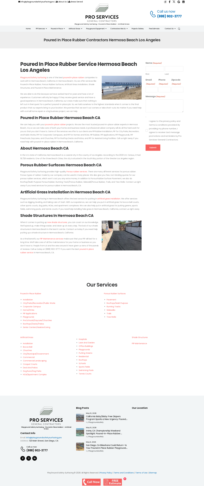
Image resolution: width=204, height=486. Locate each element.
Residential (83, 356)
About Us (61, 1)
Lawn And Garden (87, 342)
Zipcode (176, 82)
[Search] (179, 29)
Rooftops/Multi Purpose (117, 303)
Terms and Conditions (124, 472)
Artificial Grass (26, 337)
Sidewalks (111, 310)
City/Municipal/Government (36, 353)
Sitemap (153, 472)
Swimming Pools (86, 370)
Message (155, 96)
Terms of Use (141, 472)
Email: (23, 437)
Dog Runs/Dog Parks (32, 371)
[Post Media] (80, 418)
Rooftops (83, 360)
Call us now (166, 11)
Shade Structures (140, 337)
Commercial (29, 357)
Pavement (111, 299)
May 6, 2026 (91, 442)
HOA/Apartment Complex (35, 374)
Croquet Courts (30, 364)
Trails (109, 313)
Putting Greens (85, 353)
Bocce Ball (27, 347)
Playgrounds (28, 317)
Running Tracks (113, 306)
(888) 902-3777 (169, 16)
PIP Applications (30, 313)
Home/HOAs (28, 310)
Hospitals (83, 339)
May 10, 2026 (91, 413)
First (147, 74)
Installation (28, 299)
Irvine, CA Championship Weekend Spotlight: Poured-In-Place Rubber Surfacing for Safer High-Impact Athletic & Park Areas (106, 434)
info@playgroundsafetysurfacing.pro (36, 1)
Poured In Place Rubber (30, 293)
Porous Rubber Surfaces (115, 293)
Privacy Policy (106, 472)
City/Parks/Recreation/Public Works (39, 303)
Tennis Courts (85, 373)
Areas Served (75, 1)
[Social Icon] (22, 458)
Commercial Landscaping (34, 360)
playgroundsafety (95, 422)
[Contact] (153, 13)
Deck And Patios (30, 367)
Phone (163, 82)
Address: (24, 440)
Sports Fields (84, 366)
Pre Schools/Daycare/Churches (37, 320)
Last (167, 74)
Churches (27, 350)
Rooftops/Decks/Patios (33, 323)
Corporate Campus (32, 306)
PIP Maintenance (139, 343)
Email (150, 82)
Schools (82, 363)
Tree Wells (111, 317)
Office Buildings (86, 346)
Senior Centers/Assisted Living (36, 327)
